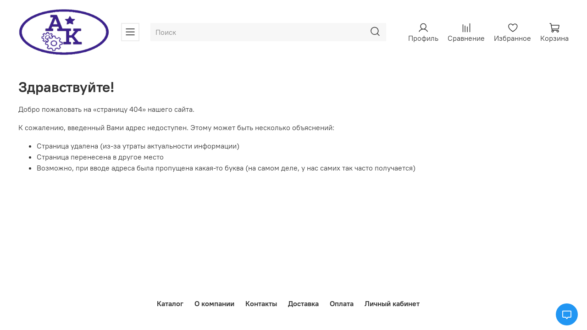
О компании (214, 303)
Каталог (170, 303)
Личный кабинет (392, 303)
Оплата (342, 303)
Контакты (261, 303)
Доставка (303, 303)
